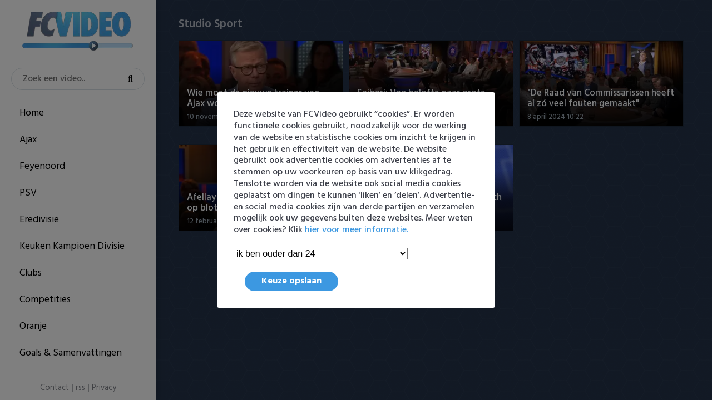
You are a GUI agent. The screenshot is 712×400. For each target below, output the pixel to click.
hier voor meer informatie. (356, 230)
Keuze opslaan (291, 281)
